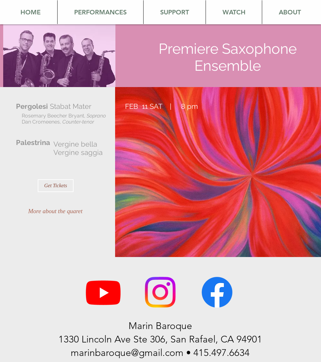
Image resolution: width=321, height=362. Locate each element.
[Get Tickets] (56, 185)
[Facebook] (217, 292)
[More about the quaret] (55, 211)
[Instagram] (160, 292)
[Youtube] (103, 292)
